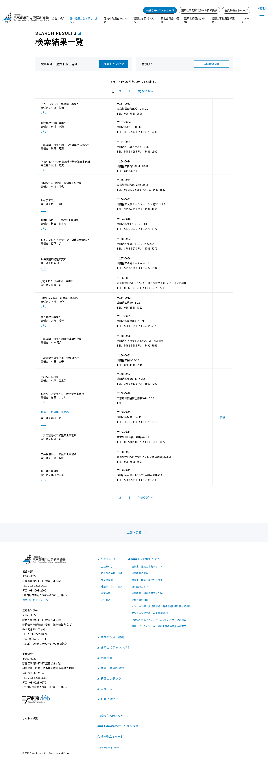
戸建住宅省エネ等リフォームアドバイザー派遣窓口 (159, 619)
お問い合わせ (109, 699)
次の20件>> (145, 91)
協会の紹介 (108, 559)
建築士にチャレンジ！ (115, 647)
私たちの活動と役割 (111, 573)
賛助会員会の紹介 (170, 20)
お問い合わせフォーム (35, 600)
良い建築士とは (140, 586)
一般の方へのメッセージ (160, 10)
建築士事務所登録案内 (223, 20)
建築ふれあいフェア (111, 586)
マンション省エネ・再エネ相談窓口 (151, 613)
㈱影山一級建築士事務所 (55, 412)
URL (43, 112)
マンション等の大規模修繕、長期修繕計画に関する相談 (161, 606)
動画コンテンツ (111, 678)
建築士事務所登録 (112, 668)
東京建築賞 (107, 580)
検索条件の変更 (113, 64)
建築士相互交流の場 (194, 20)
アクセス (105, 599)
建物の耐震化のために (115, 20)
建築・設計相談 (140, 599)
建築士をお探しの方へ (145, 559)
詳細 (222, 417)
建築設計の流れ (140, 573)
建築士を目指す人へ (144, 20)
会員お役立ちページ (236, 10)
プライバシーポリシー (108, 747)
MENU (262, 8)
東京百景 (105, 593)
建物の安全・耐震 (112, 637)
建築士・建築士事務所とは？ (147, 566)
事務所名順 (211, 64)
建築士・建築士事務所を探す (147, 580)
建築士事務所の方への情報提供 (199, 10)
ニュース (245, 20)
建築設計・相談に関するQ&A (147, 593)
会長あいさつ (108, 566)
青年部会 (106, 658)
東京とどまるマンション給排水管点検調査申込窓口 (159, 626)
